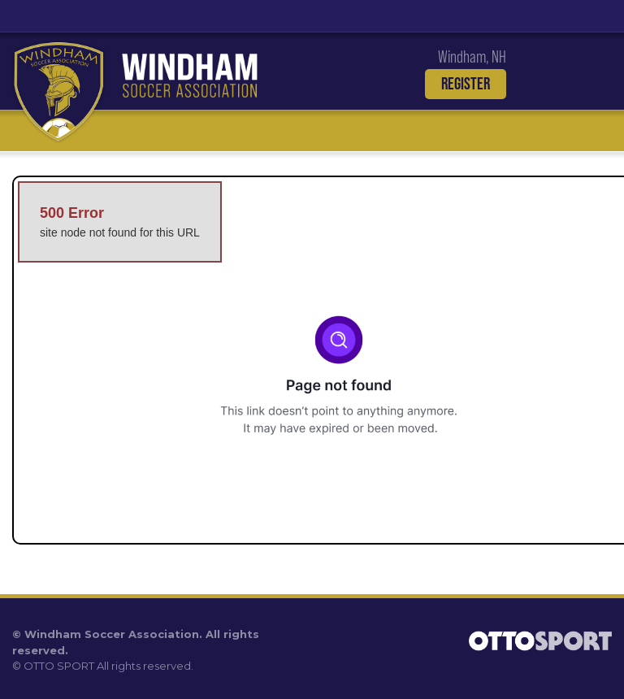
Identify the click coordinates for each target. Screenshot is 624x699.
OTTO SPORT (59, 665)
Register (465, 83)
